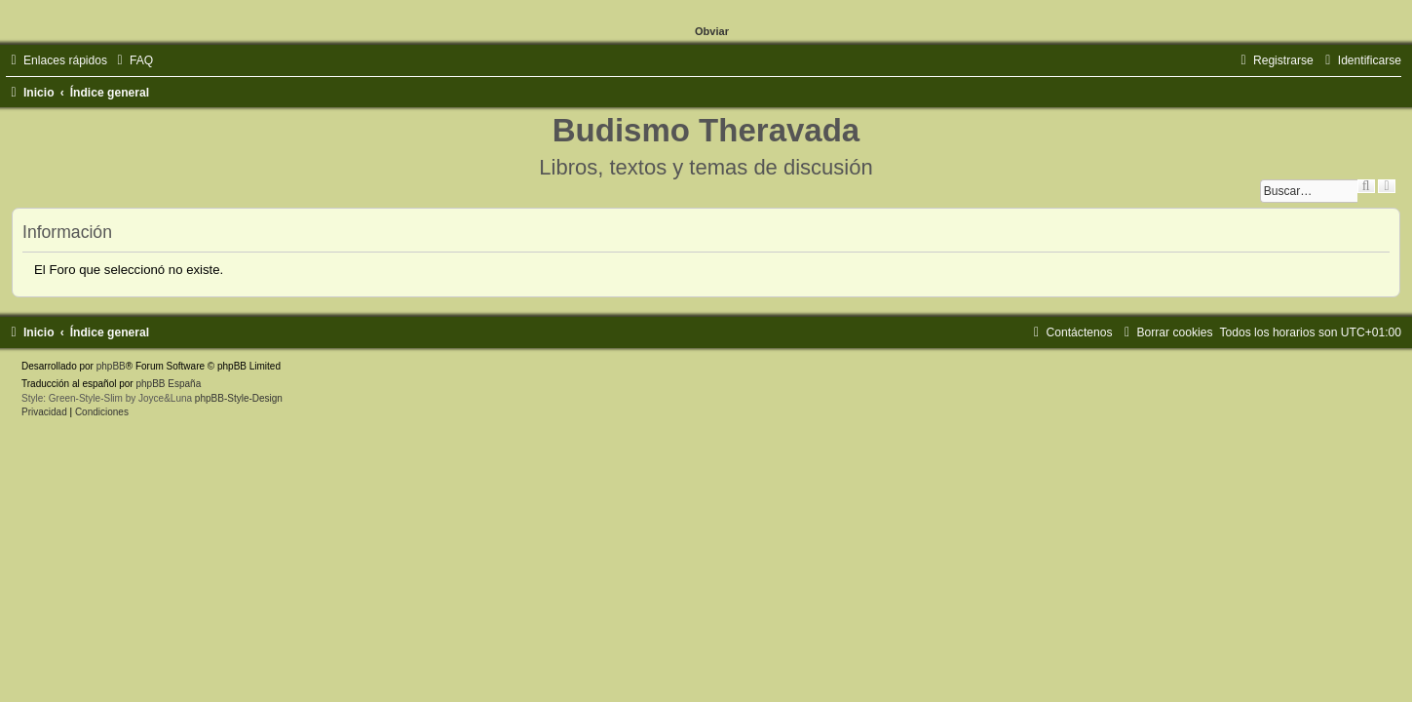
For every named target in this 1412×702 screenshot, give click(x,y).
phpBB (111, 366)
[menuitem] (132, 60)
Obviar (712, 31)
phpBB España (168, 383)
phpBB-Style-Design (239, 398)
